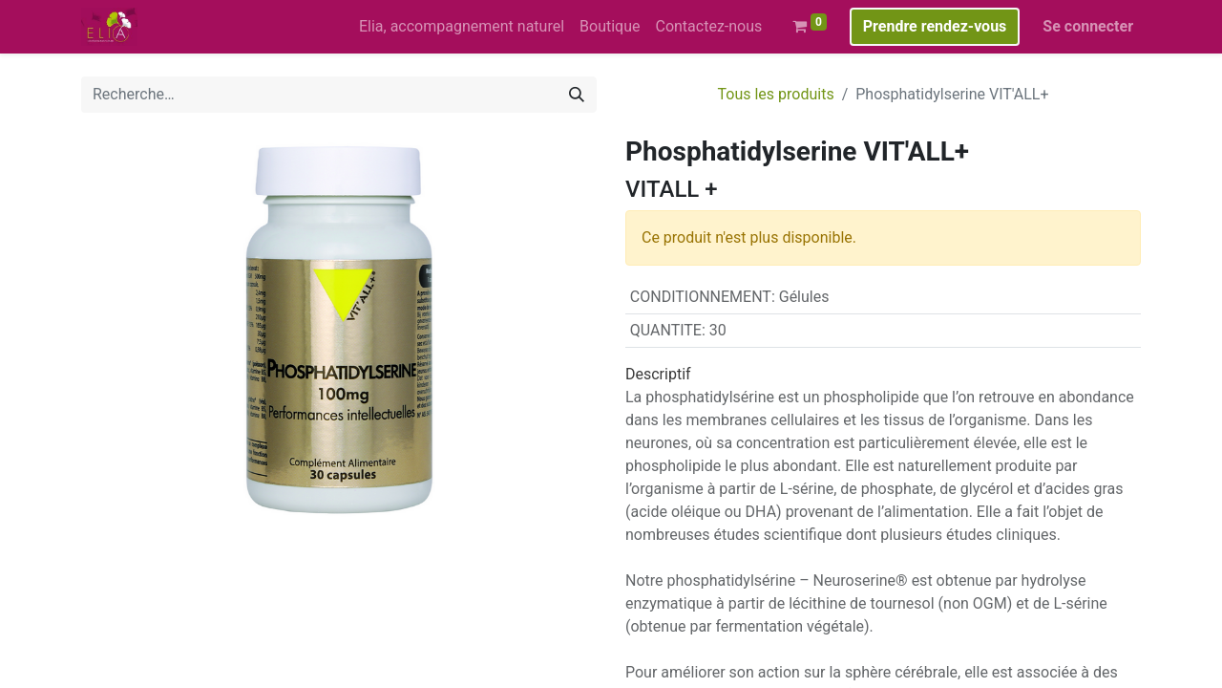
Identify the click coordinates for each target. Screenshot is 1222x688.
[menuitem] (461, 27)
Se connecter (1088, 26)
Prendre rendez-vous (935, 26)
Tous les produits (776, 94)
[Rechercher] (577, 94)
